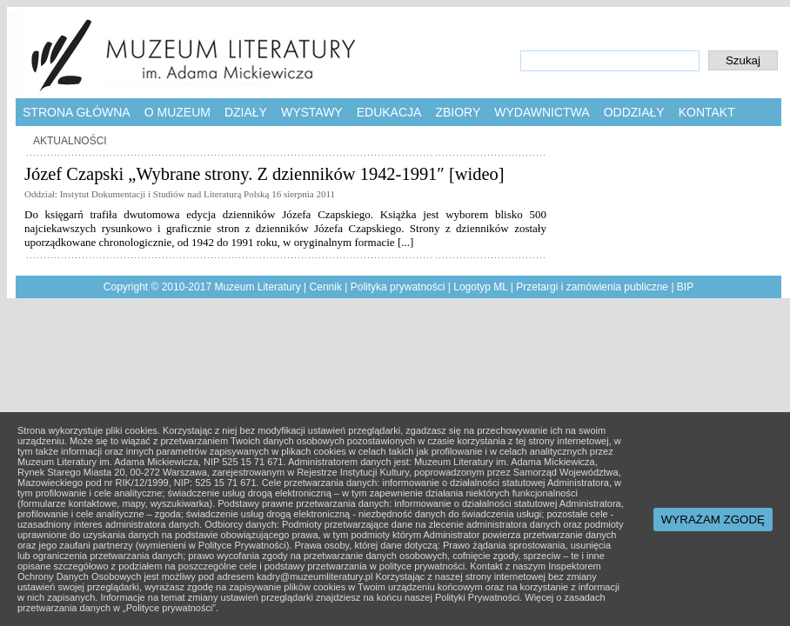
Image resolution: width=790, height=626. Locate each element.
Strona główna (77, 112)
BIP (685, 287)
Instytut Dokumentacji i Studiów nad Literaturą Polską (165, 194)
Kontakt (707, 112)
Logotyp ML (480, 287)
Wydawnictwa (541, 112)
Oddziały (634, 112)
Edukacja (389, 112)
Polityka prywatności (398, 287)
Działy (245, 112)
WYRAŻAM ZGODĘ (713, 519)
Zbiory (457, 112)
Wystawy (312, 112)
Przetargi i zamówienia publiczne (592, 287)
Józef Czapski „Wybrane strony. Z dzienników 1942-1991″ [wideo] (264, 173)
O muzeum (177, 112)
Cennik (326, 287)
